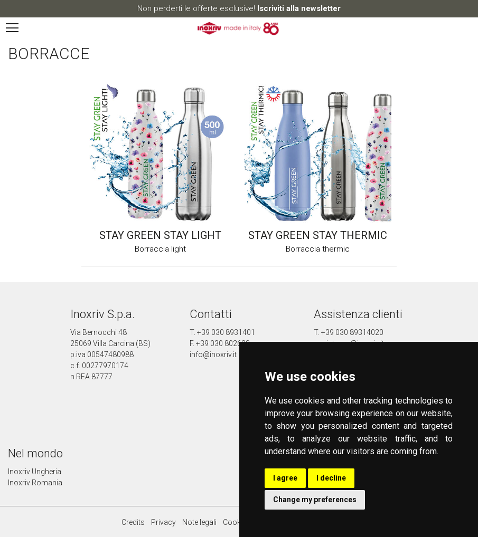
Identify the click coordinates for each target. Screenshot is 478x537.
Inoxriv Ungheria (34, 471)
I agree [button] (285, 478)
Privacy (163, 522)
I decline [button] (331, 478)
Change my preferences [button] (315, 499)
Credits (133, 522)
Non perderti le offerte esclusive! (239, 8)
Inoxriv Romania (35, 482)
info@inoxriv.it (213, 354)
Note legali (199, 522)
